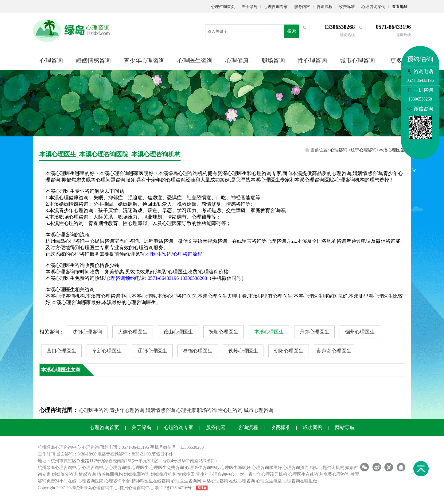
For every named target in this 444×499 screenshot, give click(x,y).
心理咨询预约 (120, 278)
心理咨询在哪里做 (300, 481)
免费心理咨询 (336, 474)
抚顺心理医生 (223, 331)
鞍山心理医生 (178, 331)
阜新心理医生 (107, 350)
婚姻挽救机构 (164, 474)
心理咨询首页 (223, 6)
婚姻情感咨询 (93, 60)
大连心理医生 (132, 331)
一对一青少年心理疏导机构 (261, 474)
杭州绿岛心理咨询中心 (59, 467)
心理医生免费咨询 (167, 467)
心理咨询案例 (373, 6)
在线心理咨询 (242, 481)
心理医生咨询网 (186, 481)
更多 (396, 60)
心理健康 (237, 60)
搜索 (291, 31)
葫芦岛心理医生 (334, 350)
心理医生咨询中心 (202, 467)
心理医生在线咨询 (305, 474)
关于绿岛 (249, 6)
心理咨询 (51, 60)
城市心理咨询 (357, 60)
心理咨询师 (119, 467)
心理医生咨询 (194, 60)
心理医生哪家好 (235, 467)
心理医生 (140, 467)
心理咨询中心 (95, 467)
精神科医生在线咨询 (150, 481)
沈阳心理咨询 (87, 331)
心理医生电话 (269, 481)
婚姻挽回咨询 (137, 474)
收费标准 (347, 6)
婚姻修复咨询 (65, 474)
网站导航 (345, 427)
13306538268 (193, 278)
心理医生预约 (157, 254)
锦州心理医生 (360, 331)
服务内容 (302, 6)
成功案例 (312, 427)
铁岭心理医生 (243, 350)
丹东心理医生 (314, 331)
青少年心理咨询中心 (215, 474)
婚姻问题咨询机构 (327, 467)
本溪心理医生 (392, 150)
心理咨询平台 (117, 481)
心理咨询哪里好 (267, 467)
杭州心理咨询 (132, 488)
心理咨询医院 (90, 481)
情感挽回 (186, 474)
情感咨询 (87, 474)
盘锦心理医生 (197, 350)
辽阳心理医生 (152, 350)
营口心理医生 (61, 350)
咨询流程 (325, 6)
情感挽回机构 (110, 474)
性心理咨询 (312, 60)
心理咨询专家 (276, 6)
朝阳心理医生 (288, 350)
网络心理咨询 (215, 481)
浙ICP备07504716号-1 (175, 488)
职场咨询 (273, 60)
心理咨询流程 (187, 254)
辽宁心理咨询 (363, 150)
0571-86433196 (163, 278)
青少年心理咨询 (144, 60)
